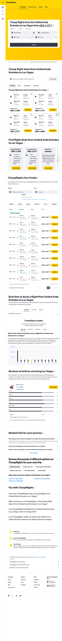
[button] (3, 2)
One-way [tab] (36, 85)
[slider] (46, 199)
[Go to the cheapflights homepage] (12, 2)
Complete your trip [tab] (28, 466)
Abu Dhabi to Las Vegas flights (42, 478)
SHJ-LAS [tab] (41, 309)
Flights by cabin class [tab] (15, 470)
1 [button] (48, 288)
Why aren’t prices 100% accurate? (35, 568)
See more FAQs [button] (34, 453)
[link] (16, 168)
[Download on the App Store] (51, 585)
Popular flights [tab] (42, 470)
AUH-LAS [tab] (34, 309)
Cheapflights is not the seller (35, 562)
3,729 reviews (20, 389)
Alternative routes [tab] (14, 466)
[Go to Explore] (3, 14)
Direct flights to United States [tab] (43, 466)
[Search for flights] (3, 7)
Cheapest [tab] (12, 85)
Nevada (26, 61)
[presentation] (53, 25)
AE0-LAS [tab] (23, 329)
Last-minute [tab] (27, 85)
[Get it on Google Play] (51, 581)
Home (9, 61)
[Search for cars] (3, 10)
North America (16, 61)
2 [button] (51, 288)
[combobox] (29, 29)
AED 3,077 (45, 25)
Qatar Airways (20, 384)
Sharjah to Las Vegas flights (16, 481)
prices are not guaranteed (41, 557)
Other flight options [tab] (29, 470)
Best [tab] (19, 85)
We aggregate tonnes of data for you (35, 565)
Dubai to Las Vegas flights (15, 478)
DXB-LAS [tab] (26, 309)
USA (21, 61)
